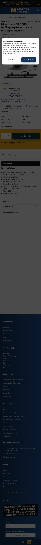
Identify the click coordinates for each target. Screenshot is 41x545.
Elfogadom (27, 59)
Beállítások (11, 59)
